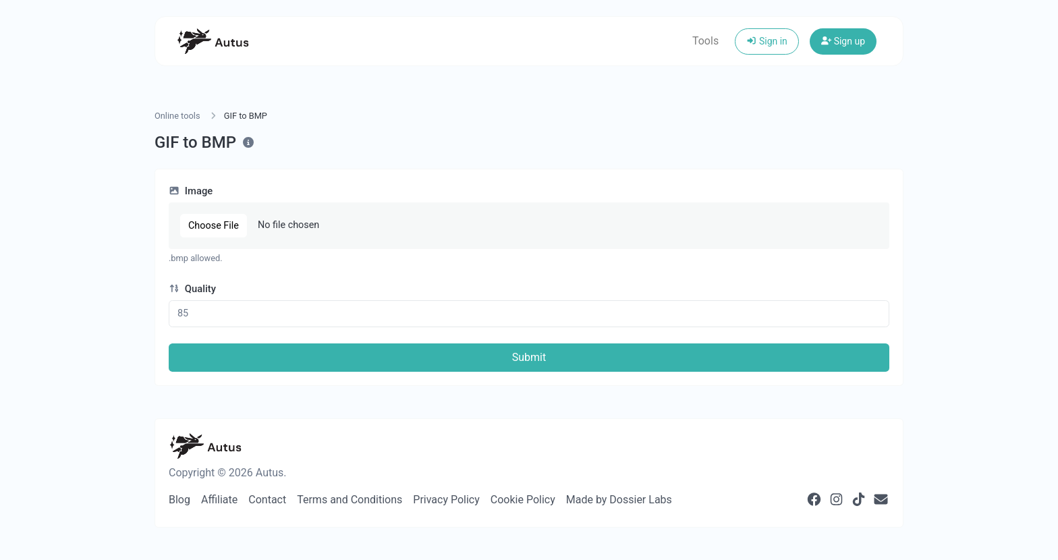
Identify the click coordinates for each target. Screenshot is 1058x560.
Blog (179, 499)
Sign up (843, 41)
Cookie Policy (523, 499)
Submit (529, 357)
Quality (192, 289)
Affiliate (219, 499)
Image (191, 191)
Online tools (177, 116)
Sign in (766, 41)
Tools (705, 40)
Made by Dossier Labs (619, 499)
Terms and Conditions (349, 499)
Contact (267, 499)
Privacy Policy (446, 499)
